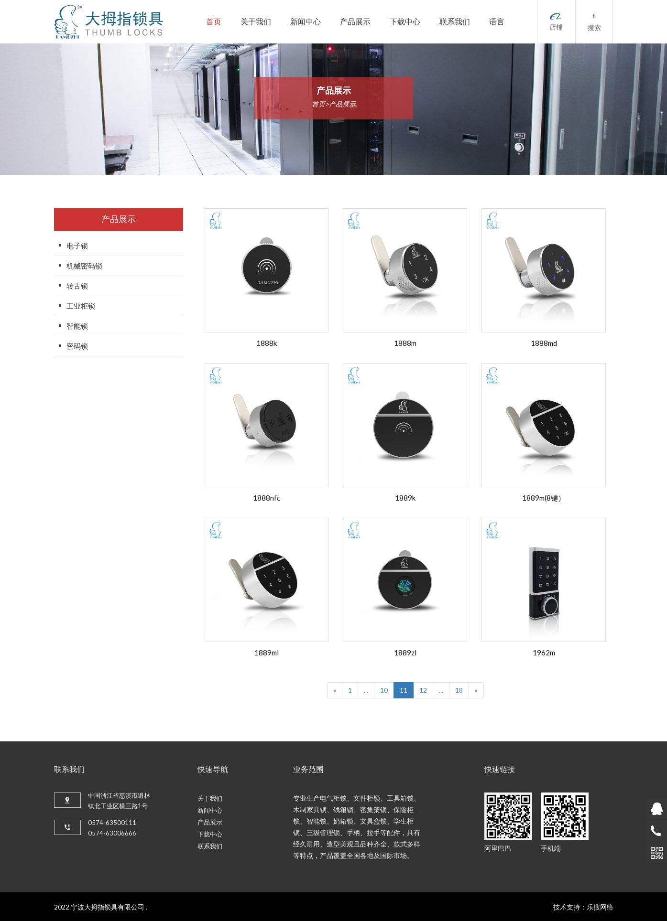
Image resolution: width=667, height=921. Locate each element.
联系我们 (454, 21)
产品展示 (355, 21)
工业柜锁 (80, 305)
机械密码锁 (84, 265)
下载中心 (405, 21)
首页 (213, 21)
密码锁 (77, 346)
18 (459, 690)
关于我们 (256, 21)
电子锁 (77, 245)
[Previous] (334, 690)
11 (403, 690)
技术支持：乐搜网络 (583, 907)
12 (423, 690)
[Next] (476, 690)
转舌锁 (77, 285)
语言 (496, 21)
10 (384, 690)
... (366, 690)
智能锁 (77, 325)
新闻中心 (305, 21)
